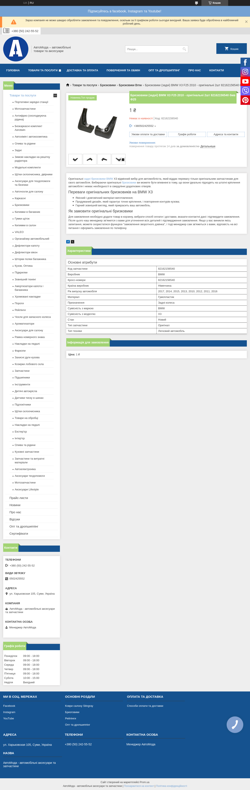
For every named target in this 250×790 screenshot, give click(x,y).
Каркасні (20, 198)
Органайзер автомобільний (32, 238)
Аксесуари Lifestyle (27, 489)
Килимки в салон (25, 225)
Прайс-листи (18, 498)
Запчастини (22, 370)
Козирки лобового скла (29, 364)
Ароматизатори (24, 323)
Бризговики (72, 712)
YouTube (8, 718)
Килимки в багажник (27, 211)
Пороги (19, 303)
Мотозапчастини (25, 108)
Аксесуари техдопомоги (30, 475)
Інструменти (22, 384)
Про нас (194, 70)
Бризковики (108, 85)
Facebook (9, 705)
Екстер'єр (21, 431)
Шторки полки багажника (30, 259)
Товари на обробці (26, 418)
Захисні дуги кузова (27, 357)
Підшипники (22, 377)
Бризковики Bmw (130, 85)
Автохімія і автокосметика (31, 136)
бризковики (129, 182)
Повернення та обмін (123, 70)
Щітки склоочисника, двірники (33, 174)
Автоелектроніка (25, 469)
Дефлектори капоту (27, 245)
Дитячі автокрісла (26, 391)
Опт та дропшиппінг (164, 70)
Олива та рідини (25, 143)
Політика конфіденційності (171, 786)
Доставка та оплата (82, 70)
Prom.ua (144, 782)
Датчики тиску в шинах (29, 397)
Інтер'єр (20, 438)
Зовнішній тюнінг (25, 279)
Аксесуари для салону (29, 330)
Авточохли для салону (29, 191)
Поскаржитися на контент (139, 786)
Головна (13, 70)
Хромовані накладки (28, 296)
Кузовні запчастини (27, 451)
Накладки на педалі (27, 343)
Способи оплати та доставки (145, 705)
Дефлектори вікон (26, 252)
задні (87, 178)
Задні (18, 150)
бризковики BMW (102, 178)
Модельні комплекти (28, 167)
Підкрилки (21, 272)
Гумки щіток (22, 218)
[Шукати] (184, 49)
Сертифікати (18, 533)
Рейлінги (20, 310)
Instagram (9, 712)
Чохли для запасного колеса (33, 316)
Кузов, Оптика (24, 265)
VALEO (19, 232)
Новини (14, 505)
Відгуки (14, 519)
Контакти (216, 70)
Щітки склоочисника (27, 411)
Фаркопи (20, 350)
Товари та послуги (43, 70)
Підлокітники (23, 404)
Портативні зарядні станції (31, 102)
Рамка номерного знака (30, 337)
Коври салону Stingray (79, 705)
